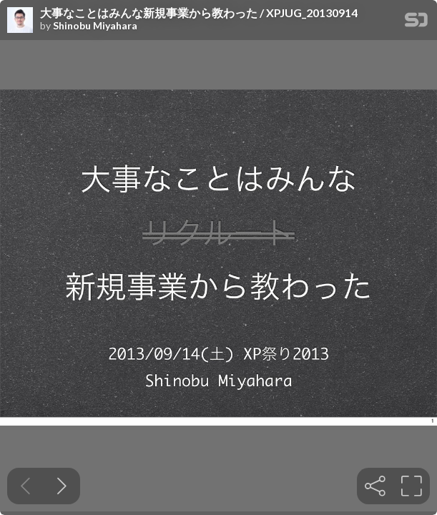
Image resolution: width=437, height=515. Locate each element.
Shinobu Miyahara (95, 26)
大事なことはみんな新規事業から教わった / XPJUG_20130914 (199, 13)
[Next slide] (62, 486)
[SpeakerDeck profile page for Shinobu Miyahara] (20, 20)
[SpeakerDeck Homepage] (416, 22)
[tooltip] (375, 486)
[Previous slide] (25, 486)
